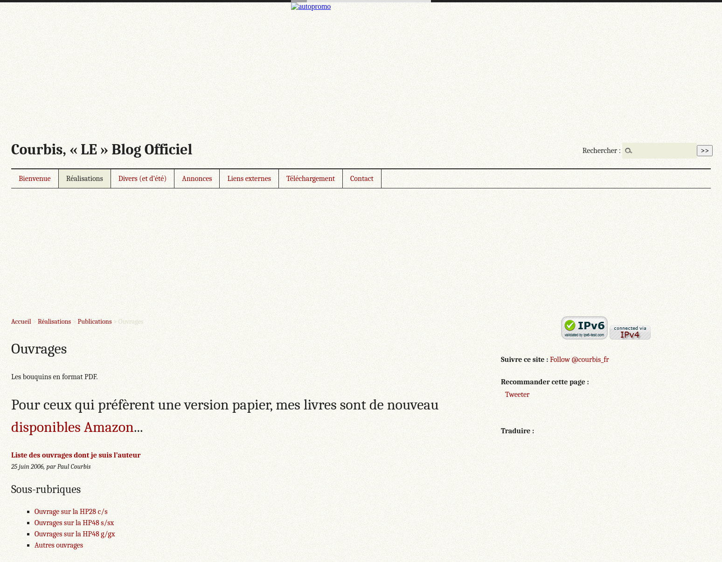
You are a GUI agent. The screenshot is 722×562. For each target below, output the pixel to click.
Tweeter (517, 394)
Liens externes (249, 178)
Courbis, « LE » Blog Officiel (101, 149)
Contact (362, 178)
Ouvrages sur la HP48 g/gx (75, 534)
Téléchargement (310, 178)
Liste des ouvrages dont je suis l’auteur (75, 455)
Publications (95, 322)
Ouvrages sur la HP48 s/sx (74, 523)
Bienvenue (35, 178)
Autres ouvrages (59, 545)
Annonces (197, 178)
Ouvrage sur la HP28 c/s (71, 511)
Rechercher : (602, 150)
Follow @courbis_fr (579, 359)
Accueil (21, 322)
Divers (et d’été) (142, 178)
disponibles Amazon (72, 427)
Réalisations (84, 178)
